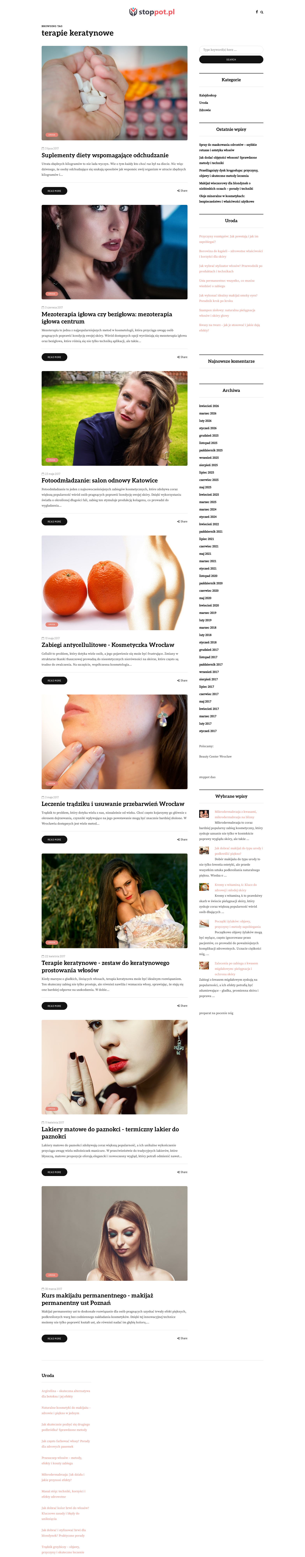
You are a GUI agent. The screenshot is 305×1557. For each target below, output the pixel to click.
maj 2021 (205, 554)
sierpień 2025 (208, 465)
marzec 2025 (207, 502)
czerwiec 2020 (208, 591)
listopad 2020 (208, 576)
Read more (54, 191)
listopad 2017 (208, 657)
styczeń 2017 (207, 731)
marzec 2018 (207, 628)
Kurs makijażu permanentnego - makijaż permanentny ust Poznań (97, 1299)
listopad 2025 (208, 443)
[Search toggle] (261, 12)
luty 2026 (205, 421)
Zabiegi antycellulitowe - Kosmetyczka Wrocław (108, 645)
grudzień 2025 (208, 436)
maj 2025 (205, 487)
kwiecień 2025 (209, 495)
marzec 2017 (207, 716)
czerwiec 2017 (208, 694)
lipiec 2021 (206, 539)
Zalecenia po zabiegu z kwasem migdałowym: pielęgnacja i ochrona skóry (236, 968)
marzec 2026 (207, 413)
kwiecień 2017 (209, 709)
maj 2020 (205, 598)
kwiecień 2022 (209, 524)
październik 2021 (211, 532)
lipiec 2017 (206, 687)
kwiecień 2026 (209, 406)
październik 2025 (211, 450)
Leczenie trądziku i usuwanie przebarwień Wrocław (113, 804)
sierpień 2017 (208, 679)
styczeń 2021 (207, 569)
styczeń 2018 (207, 642)
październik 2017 (211, 665)
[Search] (231, 50)
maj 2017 (205, 701)
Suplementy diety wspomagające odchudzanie (105, 155)
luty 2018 (205, 635)
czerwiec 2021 (208, 546)
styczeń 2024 (207, 517)
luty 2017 (205, 724)
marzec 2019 (207, 613)
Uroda (51, 135)
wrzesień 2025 (209, 458)
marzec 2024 (207, 509)
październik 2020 (211, 583)
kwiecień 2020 (209, 605)
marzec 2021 (207, 561)
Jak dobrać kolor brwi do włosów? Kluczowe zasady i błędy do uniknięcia (65, 1513)
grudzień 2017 (208, 650)
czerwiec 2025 (208, 480)
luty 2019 (205, 620)
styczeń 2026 (207, 428)
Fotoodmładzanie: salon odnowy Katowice (100, 480)
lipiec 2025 (206, 472)
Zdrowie (205, 110)
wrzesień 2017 (209, 672)
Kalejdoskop (207, 95)
